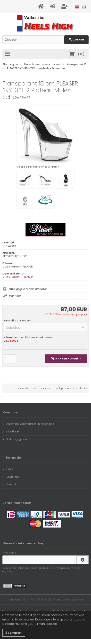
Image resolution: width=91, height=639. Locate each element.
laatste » (81, 388)
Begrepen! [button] (13, 633)
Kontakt (9, 484)
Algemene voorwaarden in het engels (28, 424)
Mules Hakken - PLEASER (17, 277)
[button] (45, 327)
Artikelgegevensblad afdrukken (28, 289)
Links (7, 469)
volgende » (63, 388)
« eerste (23, 388)
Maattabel (15, 296)
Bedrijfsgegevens (15, 439)
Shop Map (10, 477)
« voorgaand (42, 388)
